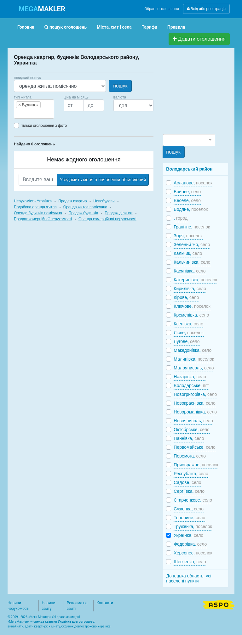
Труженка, (193, 526)
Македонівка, (192, 350)
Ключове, (192, 306)
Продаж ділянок (118, 213)
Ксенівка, (188, 323)
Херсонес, (193, 552)
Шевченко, (190, 561)
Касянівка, (189, 270)
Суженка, (189, 508)
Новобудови (103, 201)
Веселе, (187, 200)
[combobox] (34, 109)
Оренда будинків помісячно (38, 213)
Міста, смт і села (114, 27)
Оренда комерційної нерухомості (107, 219)
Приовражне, (196, 464)
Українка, (188, 535)
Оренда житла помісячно (85, 207)
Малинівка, (194, 359)
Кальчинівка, (192, 262)
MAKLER (42, 9)
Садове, (187, 482)
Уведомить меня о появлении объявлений (103, 179)
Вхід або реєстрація (206, 9)
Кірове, (186, 297)
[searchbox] (25, 113)
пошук (120, 85)
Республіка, (191, 473)
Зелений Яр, (192, 244)
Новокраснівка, (194, 403)
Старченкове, (193, 500)
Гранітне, (192, 226)
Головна (25, 27)
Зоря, (188, 235)
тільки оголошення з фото (44, 125)
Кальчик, (188, 253)
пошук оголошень (65, 27)
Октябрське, (192, 429)
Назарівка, (190, 376)
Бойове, (187, 191)
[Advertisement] (202, 93)
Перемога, (190, 455)
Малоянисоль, (194, 367)
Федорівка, (190, 544)
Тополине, (189, 517)
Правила (176, 27)
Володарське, (191, 385)
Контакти (104, 603)
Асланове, (193, 182)
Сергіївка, (189, 491)
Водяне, (191, 209)
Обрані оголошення (161, 9)
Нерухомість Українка (33, 201)
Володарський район (189, 168)
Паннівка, (189, 438)
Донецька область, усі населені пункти (188, 578)
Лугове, (186, 341)
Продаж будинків (83, 213)
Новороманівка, (195, 411)
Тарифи (149, 27)
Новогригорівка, (195, 394)
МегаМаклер (18, 621)
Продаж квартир (72, 201)
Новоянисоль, (193, 420)
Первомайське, (195, 447)
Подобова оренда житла (35, 207)
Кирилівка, (190, 288)
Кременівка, (191, 315)
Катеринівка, (195, 279)
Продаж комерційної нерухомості (43, 219)
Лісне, (189, 332)
